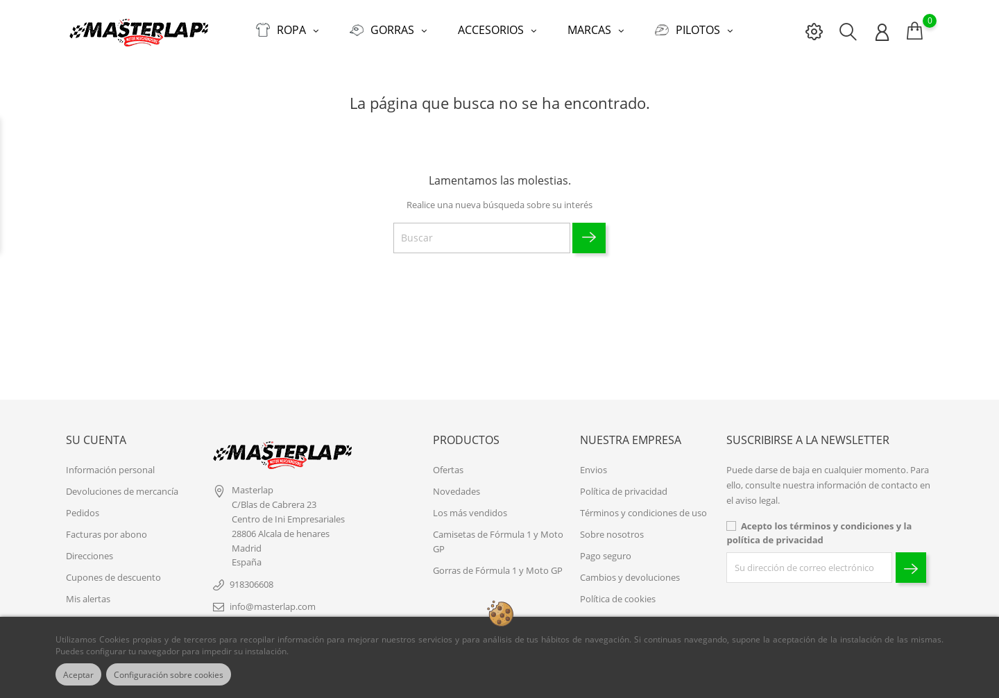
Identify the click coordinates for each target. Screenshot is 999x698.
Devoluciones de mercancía (122, 484)
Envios (593, 463)
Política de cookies (618, 592)
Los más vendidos (470, 506)
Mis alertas (88, 592)
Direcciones (89, 549)
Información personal (110, 463)
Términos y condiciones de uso (643, 506)
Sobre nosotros (612, 527)
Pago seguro (605, 549)
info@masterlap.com (273, 599)
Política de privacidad (623, 484)
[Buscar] (481, 231)
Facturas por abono (106, 527)
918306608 (251, 577)
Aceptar (82, 674)
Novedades (456, 484)
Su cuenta (96, 433)
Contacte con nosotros (627, 613)
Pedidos (82, 506)
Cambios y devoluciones (630, 570)
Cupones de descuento (113, 570)
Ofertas (448, 463)
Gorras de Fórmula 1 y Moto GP (498, 563)
